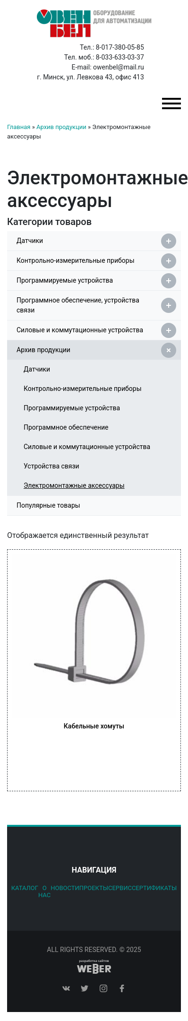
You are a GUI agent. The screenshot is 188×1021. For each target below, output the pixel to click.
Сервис (120, 887)
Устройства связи (51, 466)
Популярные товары (48, 505)
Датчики (96, 241)
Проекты (93, 887)
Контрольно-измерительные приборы (96, 260)
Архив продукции (61, 126)
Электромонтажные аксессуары (74, 485)
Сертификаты (154, 887)
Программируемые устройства (96, 280)
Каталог (24, 887)
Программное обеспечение (66, 427)
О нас (44, 891)
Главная (18, 126)
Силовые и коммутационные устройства (96, 330)
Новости (65, 887)
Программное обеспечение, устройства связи (96, 305)
